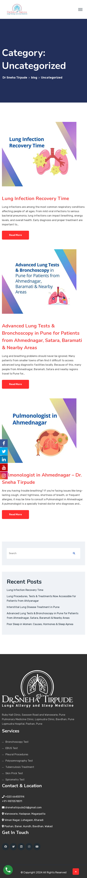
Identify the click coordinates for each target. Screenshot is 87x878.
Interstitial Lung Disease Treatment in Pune (33, 607)
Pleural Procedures (16, 754)
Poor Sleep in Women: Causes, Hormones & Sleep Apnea (40, 624)
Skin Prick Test (14, 773)
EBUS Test (11, 748)
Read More (15, 235)
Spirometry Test (15, 779)
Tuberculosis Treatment (19, 767)
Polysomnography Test (19, 760)
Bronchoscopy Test (17, 741)
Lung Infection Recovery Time (35, 198)
